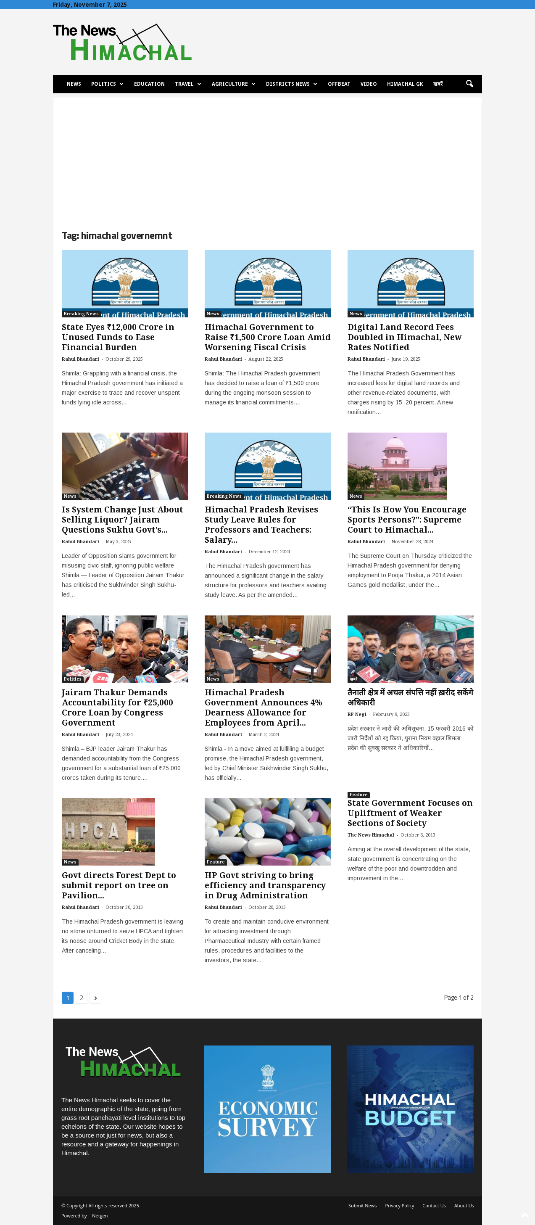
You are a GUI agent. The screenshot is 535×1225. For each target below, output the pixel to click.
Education (149, 84)
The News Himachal (371, 835)
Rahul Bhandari (80, 359)
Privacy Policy (399, 1205)
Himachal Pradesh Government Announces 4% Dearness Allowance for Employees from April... (263, 708)
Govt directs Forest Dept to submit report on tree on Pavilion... (119, 885)
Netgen (100, 1215)
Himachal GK (405, 84)
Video (369, 84)
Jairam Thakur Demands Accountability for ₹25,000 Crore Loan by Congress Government (117, 708)
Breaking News (81, 314)
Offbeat (339, 84)
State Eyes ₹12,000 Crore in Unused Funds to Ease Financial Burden (118, 337)
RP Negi (357, 714)
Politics (107, 84)
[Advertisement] (267, 156)
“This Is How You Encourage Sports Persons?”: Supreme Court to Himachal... (407, 520)
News (74, 84)
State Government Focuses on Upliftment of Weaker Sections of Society (410, 813)
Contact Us (434, 1205)
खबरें (438, 84)
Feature (216, 862)
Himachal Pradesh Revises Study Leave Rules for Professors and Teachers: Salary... (261, 525)
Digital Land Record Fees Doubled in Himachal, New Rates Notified (404, 337)
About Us (464, 1205)
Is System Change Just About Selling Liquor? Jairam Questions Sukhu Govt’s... (122, 520)
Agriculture (234, 84)
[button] (469, 84)
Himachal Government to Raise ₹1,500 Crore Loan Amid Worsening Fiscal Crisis (268, 337)
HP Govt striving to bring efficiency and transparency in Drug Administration (265, 885)
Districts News (291, 84)
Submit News (362, 1205)
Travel (188, 84)
